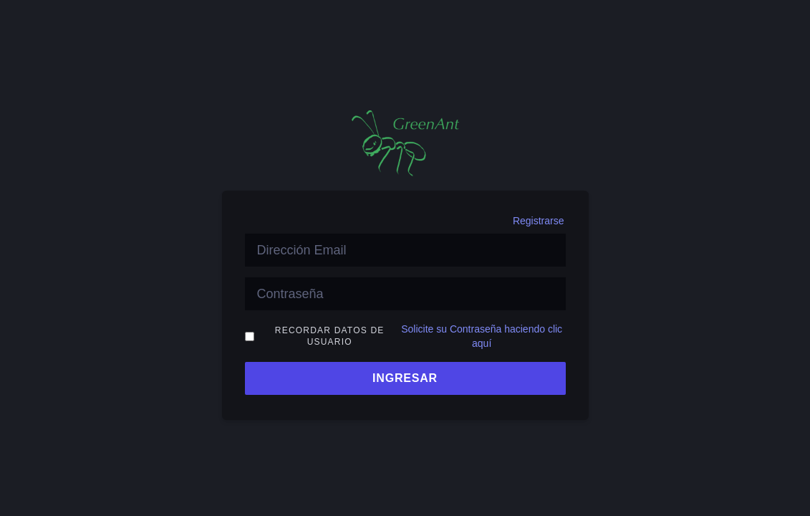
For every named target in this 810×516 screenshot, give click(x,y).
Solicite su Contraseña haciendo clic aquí (481, 336)
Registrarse (538, 220)
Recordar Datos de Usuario (330, 336)
